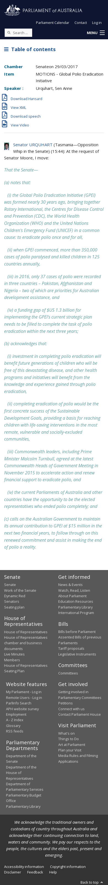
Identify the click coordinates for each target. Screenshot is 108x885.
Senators (11, 601)
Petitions (65, 703)
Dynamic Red (14, 595)
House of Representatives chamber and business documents (26, 643)
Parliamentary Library (75, 607)
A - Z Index (14, 719)
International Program (76, 612)
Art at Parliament (71, 744)
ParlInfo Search (18, 703)
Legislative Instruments (77, 654)
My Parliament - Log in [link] (23, 691)
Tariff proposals (71, 648)
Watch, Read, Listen (74, 590)
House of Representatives (26, 631)
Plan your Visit (69, 750)
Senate (10, 584)
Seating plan (14, 607)
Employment (16, 714)
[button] (95, 33)
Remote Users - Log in (24, 697)
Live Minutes (14, 654)
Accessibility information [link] (24, 866)
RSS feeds (14, 731)
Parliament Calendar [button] (52, 22)
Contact (80, 22)
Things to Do (68, 738)
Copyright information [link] (68, 866)
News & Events (70, 584)
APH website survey (22, 708)
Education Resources (75, 601)
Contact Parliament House (79, 714)
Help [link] (53, 872)
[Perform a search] (9, 32)
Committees (68, 673)
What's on (66, 733)
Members (12, 659)
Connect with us (71, 708)
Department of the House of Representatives (21, 773)
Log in (97, 22)
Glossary (13, 725)
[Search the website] (18, 33)
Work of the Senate (20, 590)
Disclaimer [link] (12, 872)
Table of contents (30, 49)
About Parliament (72, 595)
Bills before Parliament (77, 631)
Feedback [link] (35, 872)
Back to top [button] (92, 882)
